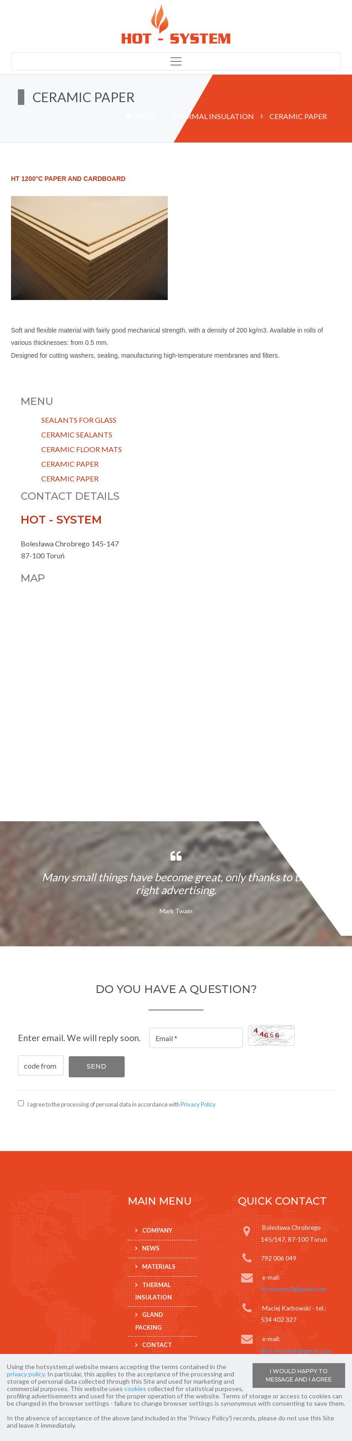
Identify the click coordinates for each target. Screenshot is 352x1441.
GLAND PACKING (149, 1321)
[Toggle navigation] (176, 61)
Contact (157, 1344)
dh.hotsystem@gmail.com (296, 1350)
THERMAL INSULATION (213, 116)
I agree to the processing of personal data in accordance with (121, 1104)
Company (157, 1230)
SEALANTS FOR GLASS (78, 419)
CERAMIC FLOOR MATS (81, 449)
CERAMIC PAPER (70, 463)
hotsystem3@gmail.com (294, 1289)
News (151, 1248)
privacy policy (25, 1374)
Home (147, 116)
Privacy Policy (198, 1104)
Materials (159, 1266)
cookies (135, 1388)
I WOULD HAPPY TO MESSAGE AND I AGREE (299, 1375)
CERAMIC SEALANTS (76, 434)
